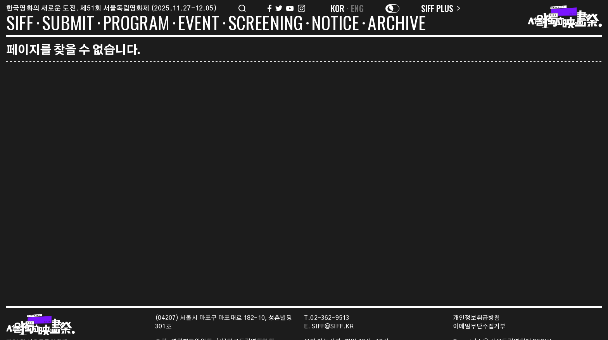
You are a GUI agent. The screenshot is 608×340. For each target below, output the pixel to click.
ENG (357, 8)
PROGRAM (136, 24)
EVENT (198, 24)
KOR (338, 8)
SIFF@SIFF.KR (333, 327)
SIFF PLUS (440, 8)
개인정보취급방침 (476, 318)
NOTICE (335, 24)
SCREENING (265, 24)
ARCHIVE (397, 24)
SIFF (19, 24)
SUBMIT (68, 24)
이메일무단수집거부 (479, 327)
